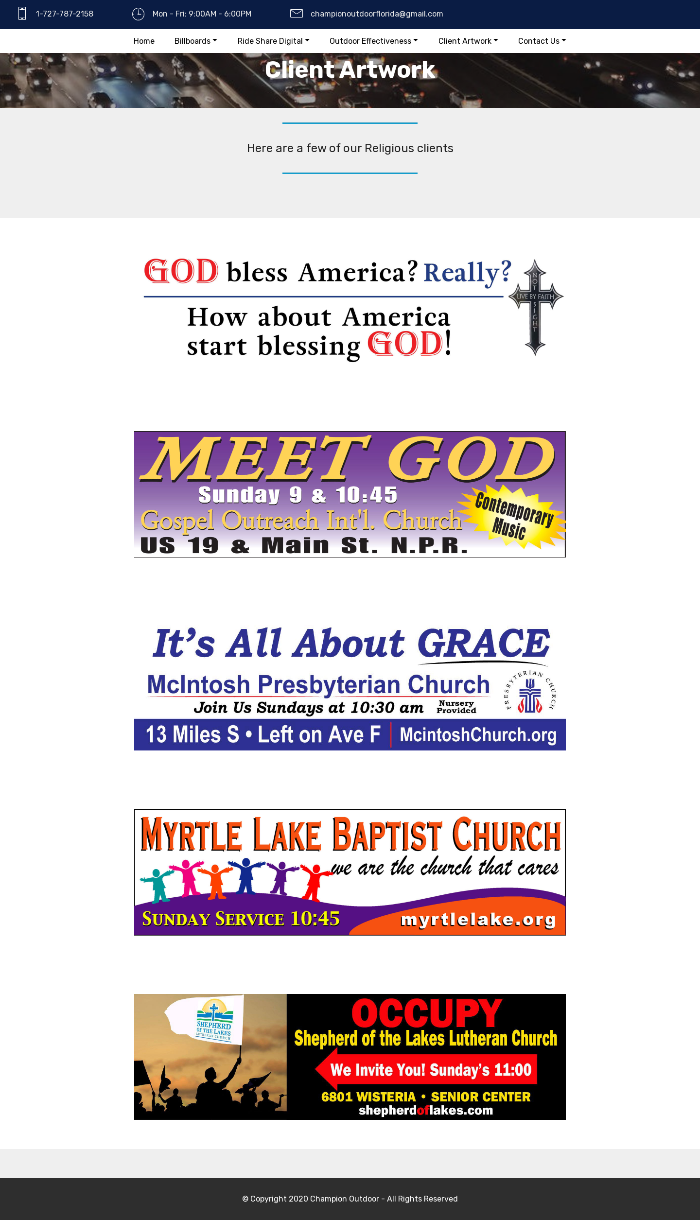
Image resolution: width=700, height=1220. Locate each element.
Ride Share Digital (270, 41)
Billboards (192, 41)
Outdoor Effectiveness (370, 41)
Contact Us (539, 41)
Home (144, 41)
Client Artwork (464, 41)
